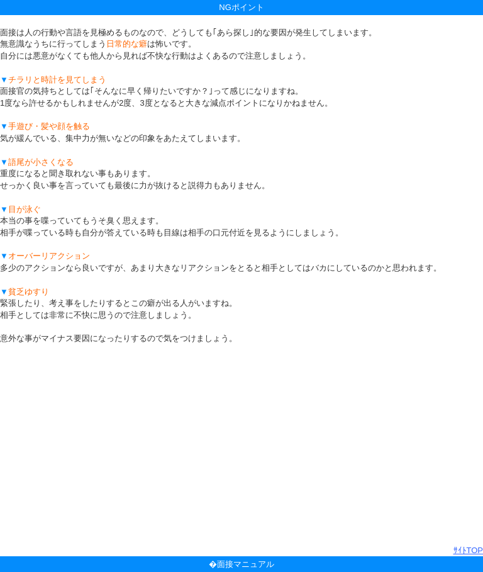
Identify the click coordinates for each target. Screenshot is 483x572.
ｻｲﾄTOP (468, 550)
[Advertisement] (241, 445)
